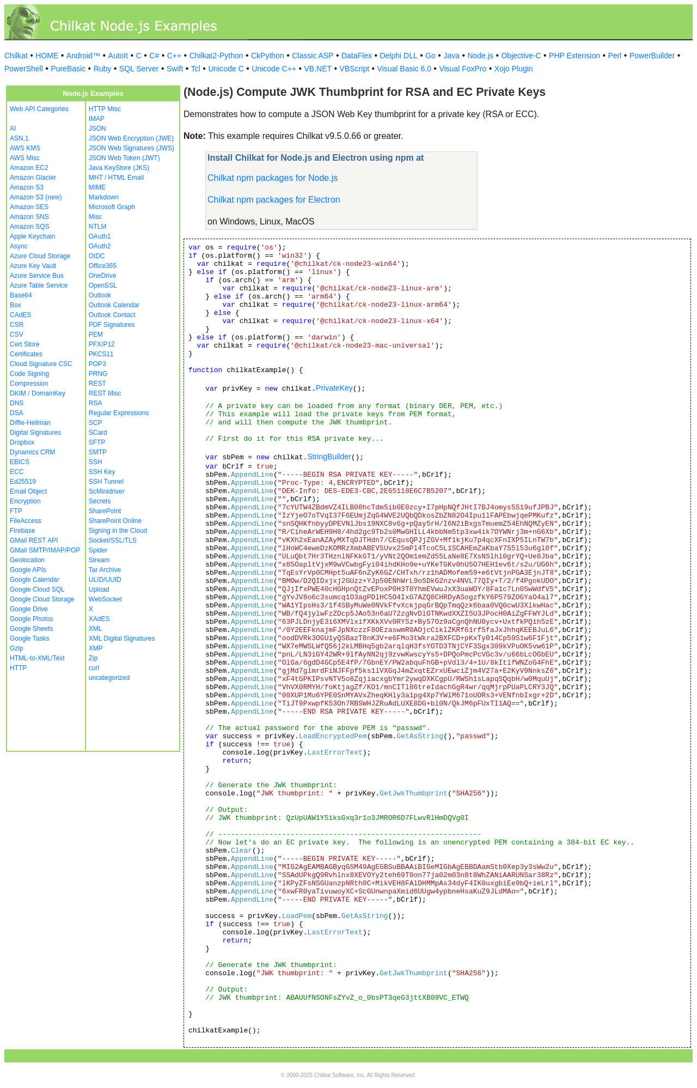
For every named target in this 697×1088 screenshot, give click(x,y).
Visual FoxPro (462, 68)
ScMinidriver (107, 491)
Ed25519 (23, 481)
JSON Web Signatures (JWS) (131, 148)
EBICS (19, 462)
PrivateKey (334, 388)
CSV (16, 334)
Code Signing (29, 374)
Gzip (16, 648)
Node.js (480, 55)
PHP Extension (574, 55)
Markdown (104, 197)
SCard (98, 432)
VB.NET (318, 68)
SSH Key (102, 472)
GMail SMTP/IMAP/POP (45, 550)
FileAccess (25, 521)
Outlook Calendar (114, 305)
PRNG (98, 374)
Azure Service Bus (37, 275)
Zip (93, 658)
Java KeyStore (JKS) (119, 168)
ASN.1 (19, 138)
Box (15, 305)
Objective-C (521, 55)
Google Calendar (34, 579)
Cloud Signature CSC (41, 364)
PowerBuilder (652, 55)
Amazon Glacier (33, 177)
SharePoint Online (115, 521)
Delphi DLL (398, 55)
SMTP (98, 452)
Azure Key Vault (33, 266)
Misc (95, 217)
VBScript (354, 68)
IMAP (97, 119)
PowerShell (23, 68)
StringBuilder (329, 456)
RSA (95, 403)
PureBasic (68, 68)
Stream (99, 560)
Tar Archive (105, 570)
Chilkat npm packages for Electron (273, 199)
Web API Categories (39, 109)
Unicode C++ (274, 68)
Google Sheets (31, 629)
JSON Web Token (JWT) (124, 158)
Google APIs (28, 570)
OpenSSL (103, 285)
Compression (29, 383)
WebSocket (105, 599)
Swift (175, 68)
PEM (96, 334)
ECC (16, 472)
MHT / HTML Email (116, 177)
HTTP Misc (105, 109)
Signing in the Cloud (118, 530)
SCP (95, 423)
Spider (98, 550)
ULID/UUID (105, 579)
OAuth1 (100, 236)
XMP (96, 648)
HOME (46, 55)
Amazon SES (29, 207)
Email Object (28, 491)
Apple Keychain (32, 236)
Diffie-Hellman (30, 423)
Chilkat (16, 55)
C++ (174, 55)
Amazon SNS (29, 217)
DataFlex (356, 55)
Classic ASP (312, 55)
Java (451, 55)
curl (94, 668)
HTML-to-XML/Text (37, 658)
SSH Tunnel (106, 481)
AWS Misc (25, 158)
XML (95, 629)
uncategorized (109, 678)
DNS (16, 403)
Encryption (25, 501)
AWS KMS (25, 148)
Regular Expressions (119, 413)
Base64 (21, 295)
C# (154, 55)
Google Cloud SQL (37, 589)
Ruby (103, 68)
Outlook (100, 295)
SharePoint (105, 511)
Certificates (26, 354)
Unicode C (225, 68)
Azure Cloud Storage (40, 256)
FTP (16, 511)
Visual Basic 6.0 (404, 68)
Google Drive (29, 609)
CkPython (267, 55)
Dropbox (22, 442)
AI (13, 128)
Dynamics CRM (32, 452)
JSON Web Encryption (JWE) (131, 138)
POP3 (97, 364)
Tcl (195, 68)
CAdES (20, 315)
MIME (97, 187)
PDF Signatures (112, 325)
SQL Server (139, 68)
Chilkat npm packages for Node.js (272, 178)
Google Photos (31, 619)
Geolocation (27, 560)
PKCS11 (101, 354)
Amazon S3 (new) (36, 197)
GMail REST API (34, 540)
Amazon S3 (27, 187)
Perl (615, 55)
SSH (95, 462)
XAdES (99, 619)
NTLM (98, 226)
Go (430, 55)
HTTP (18, 668)
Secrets (100, 501)
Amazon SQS (30, 226)
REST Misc (105, 393)
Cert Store (25, 344)
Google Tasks (30, 638)
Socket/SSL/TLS (113, 540)
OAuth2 (100, 246)
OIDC (97, 256)
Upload (99, 589)
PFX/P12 (102, 344)
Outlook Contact (112, 315)
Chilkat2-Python (216, 55)
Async (19, 246)
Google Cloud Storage (42, 599)
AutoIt (118, 55)
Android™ (83, 55)
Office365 (103, 266)
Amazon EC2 (29, 168)
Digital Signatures (35, 432)
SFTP (97, 442)
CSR (16, 325)
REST (97, 383)
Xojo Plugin (513, 68)
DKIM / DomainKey (37, 393)
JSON (97, 128)
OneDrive (103, 275)
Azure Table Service (39, 285)
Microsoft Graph (112, 207)
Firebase (22, 530)
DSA (16, 413)
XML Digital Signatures (122, 638)
